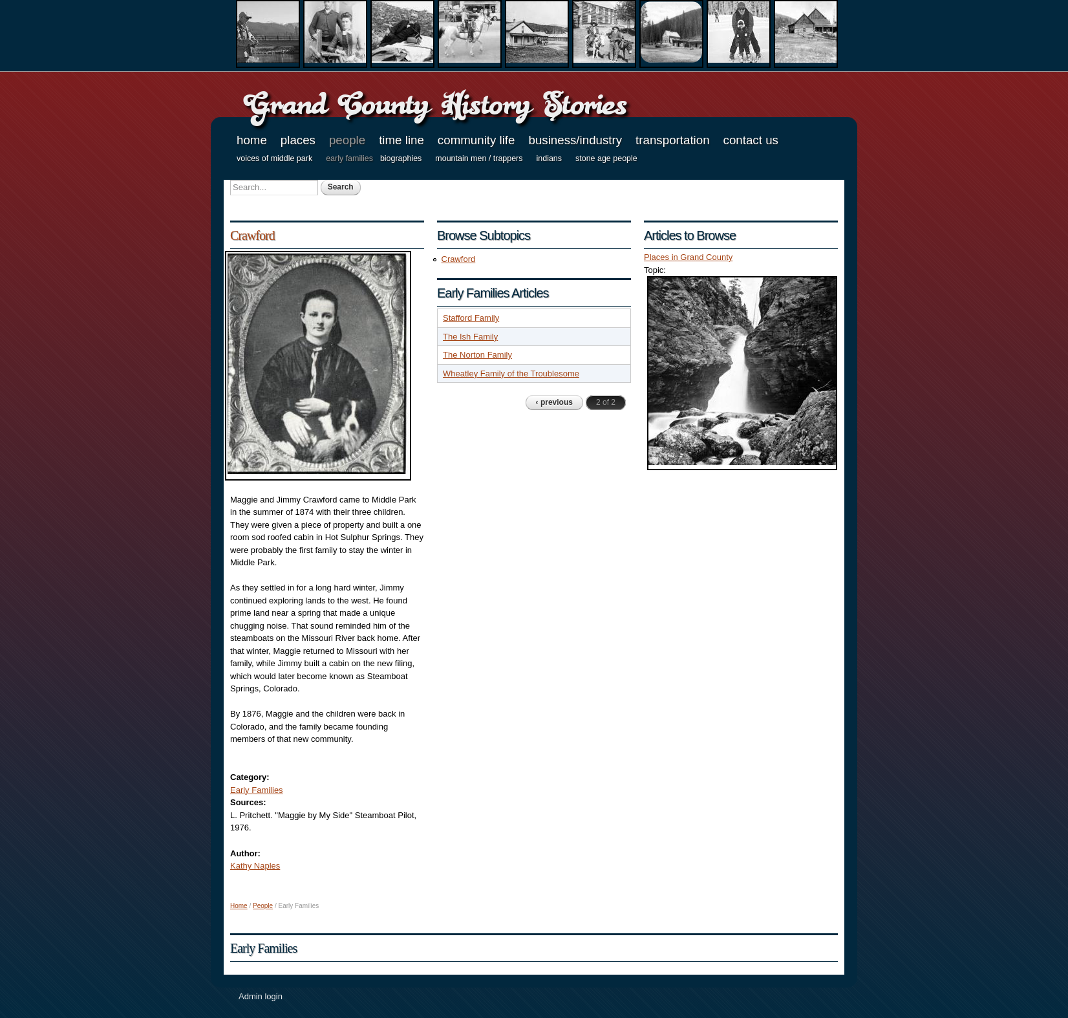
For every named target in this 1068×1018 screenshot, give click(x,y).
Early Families (349, 158)
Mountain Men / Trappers (478, 158)
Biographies (401, 158)
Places (298, 140)
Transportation (672, 140)
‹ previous (554, 402)
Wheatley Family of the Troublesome (511, 373)
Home (252, 140)
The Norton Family (477, 355)
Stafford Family (471, 318)
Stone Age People (606, 158)
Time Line (401, 140)
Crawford (252, 235)
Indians (549, 158)
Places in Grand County (688, 257)
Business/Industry (575, 140)
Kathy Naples (255, 866)
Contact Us (750, 140)
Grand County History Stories (434, 103)
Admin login (261, 996)
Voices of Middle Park (274, 158)
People (347, 140)
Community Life (476, 140)
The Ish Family (470, 336)
